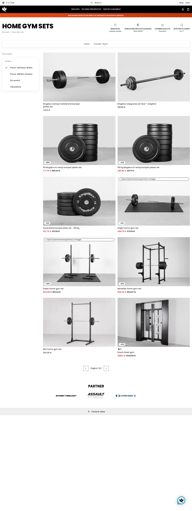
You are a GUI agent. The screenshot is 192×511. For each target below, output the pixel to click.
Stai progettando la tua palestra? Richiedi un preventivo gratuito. (96, 15)
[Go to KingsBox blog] (181, 3)
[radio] (119, 349)
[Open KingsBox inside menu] (112, 9)
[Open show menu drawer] (75, 9)
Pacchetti (5, 32)
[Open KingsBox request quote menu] (91, 9)
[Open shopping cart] (188, 9)
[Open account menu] (183, 9)
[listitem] (20, 68)
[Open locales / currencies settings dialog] (8, 3)
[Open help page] (187, 3)
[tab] (87, 44)
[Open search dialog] (95, 3)
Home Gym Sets (18, 32)
